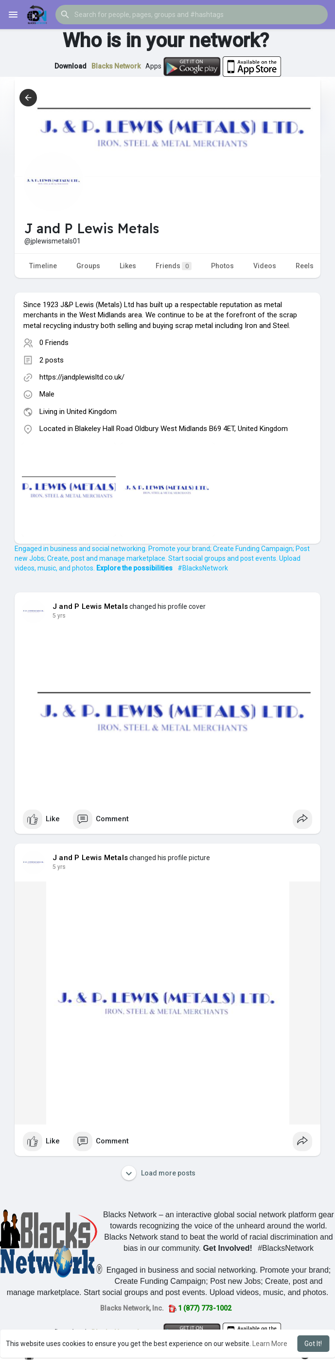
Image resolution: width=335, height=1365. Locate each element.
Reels (305, 266)
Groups (88, 266)
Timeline (43, 266)
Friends (174, 266)
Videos (264, 266)
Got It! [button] (313, 1344)
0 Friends (54, 342)
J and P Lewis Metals (90, 606)
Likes (128, 266)
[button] (191, 14)
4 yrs (59, 615)
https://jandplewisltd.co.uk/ (81, 377)
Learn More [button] (269, 1344)
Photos (222, 266)
